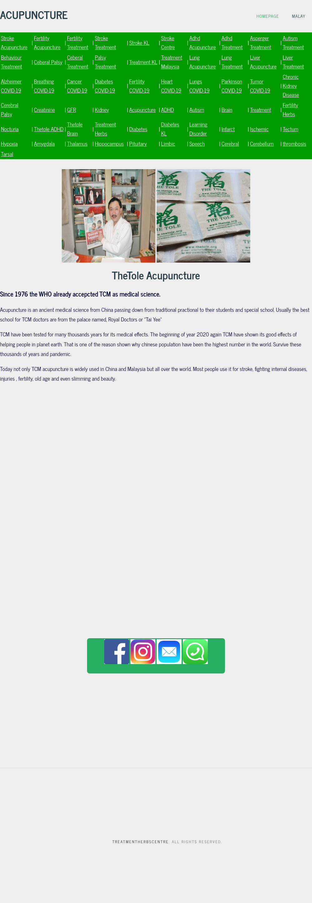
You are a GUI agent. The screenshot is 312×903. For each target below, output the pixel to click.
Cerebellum (262, 143)
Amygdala (44, 143)
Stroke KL (139, 42)
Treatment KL (143, 61)
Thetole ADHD (49, 128)
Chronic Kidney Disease (291, 85)
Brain (227, 109)
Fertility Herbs (290, 109)
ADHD (167, 109)
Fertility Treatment (77, 42)
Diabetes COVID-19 (105, 86)
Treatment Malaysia (171, 62)
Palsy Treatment (105, 62)
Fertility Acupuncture (47, 42)
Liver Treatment (293, 62)
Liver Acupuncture (263, 62)
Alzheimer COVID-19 (11, 86)
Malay (298, 15)
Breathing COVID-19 (44, 86)
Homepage (267, 15)
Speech (197, 143)
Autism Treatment (293, 42)
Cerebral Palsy (9, 109)
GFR (71, 109)
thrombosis (294, 143)
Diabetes (138, 128)
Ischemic (259, 128)
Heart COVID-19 (171, 86)
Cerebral (230, 143)
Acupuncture (142, 109)
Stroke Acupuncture (14, 42)
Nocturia (10, 128)
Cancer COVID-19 (77, 86)
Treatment (260, 109)
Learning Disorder (198, 129)
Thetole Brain (75, 129)
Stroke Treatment (105, 42)
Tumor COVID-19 (260, 86)
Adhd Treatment (232, 42)
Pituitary (138, 143)
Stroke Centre (168, 42)
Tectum (290, 128)
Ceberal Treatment (77, 62)
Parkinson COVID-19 (232, 86)
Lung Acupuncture (202, 62)
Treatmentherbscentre (140, 842)
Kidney (102, 109)
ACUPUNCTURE (34, 14)
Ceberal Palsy (48, 61)
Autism (196, 109)
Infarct (228, 128)
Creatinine (44, 109)
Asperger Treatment (260, 42)
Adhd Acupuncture (202, 42)
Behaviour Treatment (11, 62)
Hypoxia (9, 143)
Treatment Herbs (105, 129)
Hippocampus (109, 143)
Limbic (168, 143)
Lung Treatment (232, 62)
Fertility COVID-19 (139, 86)
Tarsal (7, 153)
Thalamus (77, 143)
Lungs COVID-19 (199, 86)
